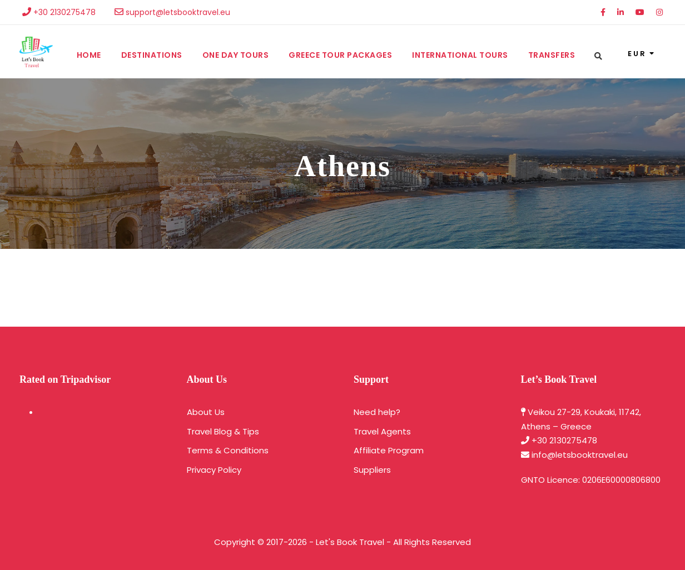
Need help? (377, 412)
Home (89, 55)
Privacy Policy (214, 470)
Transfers (551, 55)
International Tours (460, 55)
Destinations (151, 55)
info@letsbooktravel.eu (580, 455)
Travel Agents (382, 431)
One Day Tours (235, 55)
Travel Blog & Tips (223, 431)
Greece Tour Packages (340, 55)
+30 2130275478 (564, 440)
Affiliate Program (389, 450)
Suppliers (372, 470)
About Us (206, 412)
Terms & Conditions (228, 450)
